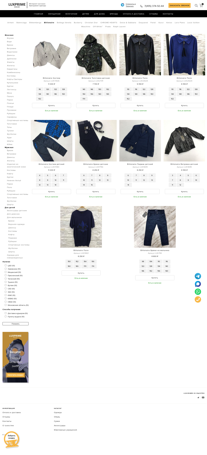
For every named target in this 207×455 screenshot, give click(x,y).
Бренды (114, 14)
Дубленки (12, 70)
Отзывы (153, 14)
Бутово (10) (11, 296)
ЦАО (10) (10, 277)
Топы (9, 138)
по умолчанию (192, 20)
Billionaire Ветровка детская (184, 175)
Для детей (10, 218)
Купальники (12, 94)
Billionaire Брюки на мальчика (154, 261)
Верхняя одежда (16, 235)
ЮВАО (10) (11, 310)
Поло (9, 198)
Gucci (161, 34)
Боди (9, 53)
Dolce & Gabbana (128, 34)
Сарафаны (12, 128)
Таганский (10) (12, 290)
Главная (38, 14)
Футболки (11, 145)
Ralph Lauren (119, 38)
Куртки (10, 97)
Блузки (10, 49)
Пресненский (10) (13, 286)
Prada (108, 38)
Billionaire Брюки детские (95, 175)
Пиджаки (12, 249)
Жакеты (11, 73)
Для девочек (13, 225)
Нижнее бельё (14, 191)
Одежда (17, 19)
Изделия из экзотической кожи (16, 176)
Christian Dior (91, 34)
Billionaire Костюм (51, 89)
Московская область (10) (17, 316)
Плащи (10, 118)
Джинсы (11, 66)
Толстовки (12, 135)
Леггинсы (11, 101)
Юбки (9, 155)
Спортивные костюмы (17, 131)
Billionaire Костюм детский (51, 175)
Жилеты (11, 77)
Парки (10, 111)
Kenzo (169, 34)
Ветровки (11, 59)
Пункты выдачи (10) (14, 328)
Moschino (85, 38)
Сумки (57, 432)
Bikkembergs (35, 34)
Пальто (10, 107)
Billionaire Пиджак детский (140, 175)
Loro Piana (180, 34)
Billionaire (49, 34)
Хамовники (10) (12, 280)
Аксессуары (59, 436)
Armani (10, 34)
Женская (9, 46)
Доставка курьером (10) (16, 324)
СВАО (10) (10, 313)
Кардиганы (12, 80)
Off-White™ (98, 38)
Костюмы (11, 87)
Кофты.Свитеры (14, 90)
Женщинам (54, 14)
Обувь (57, 428)
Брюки (10, 56)
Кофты (10, 185)
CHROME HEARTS (108, 34)
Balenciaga (22, 34)
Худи (9, 148)
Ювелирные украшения (65, 441)
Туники (10, 142)
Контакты (168, 14)
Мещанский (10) (13, 283)
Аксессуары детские (17, 222)
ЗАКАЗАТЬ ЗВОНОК (180, 5)
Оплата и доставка (133, 14)
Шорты (10, 152)
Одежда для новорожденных (15, 267)
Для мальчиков (33, 19)
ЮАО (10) (10, 306)
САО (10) (10, 300)
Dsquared (143, 34)
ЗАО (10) (10, 303)
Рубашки (11, 125)
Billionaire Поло (140, 89)
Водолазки (12, 63)
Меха (9, 104)
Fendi (153, 34)
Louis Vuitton (193, 34)
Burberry (78, 34)
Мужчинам (71, 14)
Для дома (99, 14)
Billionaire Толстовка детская (96, 89)
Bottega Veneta (64, 34)
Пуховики (11, 121)
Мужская (9, 158)
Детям (85, 14)
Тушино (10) (11, 293)
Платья (10, 114)
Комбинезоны (13, 83)
